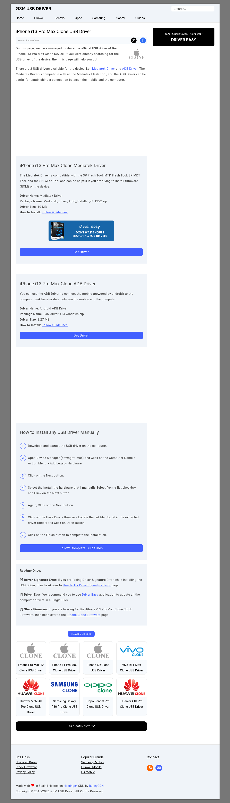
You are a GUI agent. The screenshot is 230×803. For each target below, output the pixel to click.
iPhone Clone (32, 40)
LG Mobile (88, 772)
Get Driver (81, 252)
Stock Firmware (26, 767)
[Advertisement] (81, 118)
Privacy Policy (25, 772)
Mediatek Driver (103, 69)
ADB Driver (130, 69)
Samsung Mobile (92, 762)
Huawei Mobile (91, 767)
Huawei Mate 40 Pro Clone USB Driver (31, 706)
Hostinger (70, 786)
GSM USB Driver (33, 8)
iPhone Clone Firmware (84, 615)
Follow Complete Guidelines (81, 548)
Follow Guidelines (55, 212)
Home (21, 40)
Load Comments (81, 726)
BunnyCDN (96, 786)
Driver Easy (90, 594)
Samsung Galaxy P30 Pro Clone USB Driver (64, 706)
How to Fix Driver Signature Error (87, 585)
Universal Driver (26, 762)
